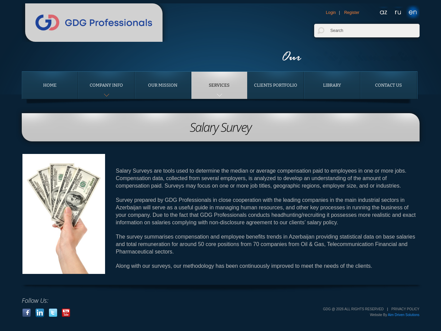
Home (50, 85)
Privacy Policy (405, 309)
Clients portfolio (275, 85)
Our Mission (162, 85)
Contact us (388, 85)
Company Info (106, 85)
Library (332, 85)
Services (219, 85)
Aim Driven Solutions (404, 315)
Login (331, 12)
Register (351, 12)
